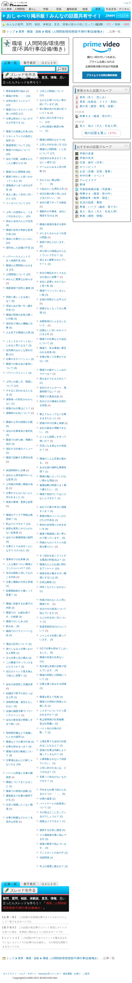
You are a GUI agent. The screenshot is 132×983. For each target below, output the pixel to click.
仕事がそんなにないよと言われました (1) (19, 495)
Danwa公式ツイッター (49, 973)
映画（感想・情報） (92, 215)
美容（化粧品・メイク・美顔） (99, 101)
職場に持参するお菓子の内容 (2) (19, 605)
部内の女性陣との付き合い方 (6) (53, 526)
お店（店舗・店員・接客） (96, 171)
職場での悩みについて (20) (18, 152)
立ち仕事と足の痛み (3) (19, 657)
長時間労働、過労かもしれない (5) (19, 704)
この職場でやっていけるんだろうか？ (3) (19, 664)
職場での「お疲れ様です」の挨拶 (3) (18, 614)
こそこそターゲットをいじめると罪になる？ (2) (19, 343)
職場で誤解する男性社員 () (19, 459)
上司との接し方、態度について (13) (19, 383)
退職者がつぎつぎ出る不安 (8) (19, 187)
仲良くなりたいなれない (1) (53, 589)
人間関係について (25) (18, 274)
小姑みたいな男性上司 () (53, 188)
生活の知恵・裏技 (91, 202)
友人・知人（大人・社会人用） (99, 125)
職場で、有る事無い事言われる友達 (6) (53, 350)
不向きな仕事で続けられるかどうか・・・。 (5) (53, 791)
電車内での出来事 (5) (17, 559)
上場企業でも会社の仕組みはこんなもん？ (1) (53, 743)
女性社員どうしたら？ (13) (18, 102)
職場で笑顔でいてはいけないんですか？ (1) (53, 496)
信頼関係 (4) (46, 857)
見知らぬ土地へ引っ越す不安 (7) (19, 307)
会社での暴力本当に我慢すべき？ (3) (53, 509)
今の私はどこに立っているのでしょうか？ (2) (53, 814)
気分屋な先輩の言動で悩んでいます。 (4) (53, 668)
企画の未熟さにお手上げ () (53, 301)
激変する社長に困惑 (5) (52, 830)
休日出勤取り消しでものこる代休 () (19, 575)
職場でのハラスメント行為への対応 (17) (19, 111)
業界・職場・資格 (30, 31)
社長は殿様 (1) (47, 582)
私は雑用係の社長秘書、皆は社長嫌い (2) (53, 721)
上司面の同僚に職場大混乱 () (19, 486)
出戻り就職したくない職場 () (19, 806)
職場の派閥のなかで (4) (52, 139)
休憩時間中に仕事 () (17, 470)
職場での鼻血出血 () (51, 396)
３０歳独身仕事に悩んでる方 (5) (53, 837)
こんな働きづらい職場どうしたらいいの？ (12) (19, 566)
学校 (45, 9)
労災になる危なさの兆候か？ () (53, 447)
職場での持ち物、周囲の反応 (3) (19, 441)
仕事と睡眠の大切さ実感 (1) (19, 584)
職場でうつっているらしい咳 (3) (53, 292)
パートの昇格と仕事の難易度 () (19, 775)
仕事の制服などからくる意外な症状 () (19, 819)
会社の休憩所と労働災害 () (19, 686)
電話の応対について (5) (19, 644)
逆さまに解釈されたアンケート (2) (53, 261)
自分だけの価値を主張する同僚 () (53, 403)
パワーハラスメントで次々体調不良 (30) (18, 258)
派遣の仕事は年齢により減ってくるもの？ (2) (53, 752)
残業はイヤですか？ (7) (52, 821)
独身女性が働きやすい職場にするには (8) (53, 575)
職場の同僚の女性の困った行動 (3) (19, 316)
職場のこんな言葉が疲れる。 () (53, 460)
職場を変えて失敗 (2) (51, 696)
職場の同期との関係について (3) (53, 677)
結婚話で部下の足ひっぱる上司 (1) (19, 695)
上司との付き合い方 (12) (53, 144)
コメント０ (48, 62)
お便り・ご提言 (82, 973)
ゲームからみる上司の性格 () (53, 169)
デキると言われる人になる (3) (19, 392)
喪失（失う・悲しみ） (94, 97)
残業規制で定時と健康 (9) (20, 288)
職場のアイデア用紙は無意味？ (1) (19, 516)
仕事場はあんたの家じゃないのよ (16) (19, 762)
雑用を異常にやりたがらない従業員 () (19, 530)
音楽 (58, 9)
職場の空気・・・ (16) (18, 96)
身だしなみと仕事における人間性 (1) (19, 650)
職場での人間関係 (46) (18, 171)
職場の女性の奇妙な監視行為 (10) (19, 232)
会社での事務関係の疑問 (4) (19, 539)
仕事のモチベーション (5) (20, 359)
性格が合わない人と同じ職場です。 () (53, 601)
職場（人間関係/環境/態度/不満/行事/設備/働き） (75, 31)
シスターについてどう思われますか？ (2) (53, 712)
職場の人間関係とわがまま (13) (19, 267)
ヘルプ (127, 2)
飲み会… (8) (12, 626)
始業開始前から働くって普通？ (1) (19, 592)
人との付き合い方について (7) (53, 619)
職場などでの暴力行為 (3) (20, 741)
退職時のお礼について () (20, 413)
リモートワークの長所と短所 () (19, 138)
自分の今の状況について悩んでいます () (53, 610)
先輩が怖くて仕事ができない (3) (53, 358)
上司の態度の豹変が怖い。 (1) (52, 128)
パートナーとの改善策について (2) (53, 805)
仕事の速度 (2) (47, 798)
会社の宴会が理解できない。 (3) (53, 430)
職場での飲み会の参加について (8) (19, 365)
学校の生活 (87, 158)
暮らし (33, 9)
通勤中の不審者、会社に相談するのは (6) (53, 213)
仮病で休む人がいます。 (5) (53, 244)
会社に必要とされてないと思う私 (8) (53, 283)
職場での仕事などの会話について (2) (53, 341)
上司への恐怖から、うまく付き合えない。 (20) (19, 214)
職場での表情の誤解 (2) (19, 791)
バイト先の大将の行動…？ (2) (50, 730)
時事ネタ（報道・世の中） (96, 116)
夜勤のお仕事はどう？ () (20, 408)
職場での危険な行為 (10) (19, 131)
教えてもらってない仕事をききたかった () (53, 416)
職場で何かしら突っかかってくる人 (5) (19, 178)
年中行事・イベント (92, 175)
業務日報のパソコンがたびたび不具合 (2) (53, 518)
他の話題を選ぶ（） (101, 133)
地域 (85, 9)
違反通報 (67, 973)
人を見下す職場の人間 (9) (20, 332)
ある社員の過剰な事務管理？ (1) (53, 469)
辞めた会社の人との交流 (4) (19, 223)
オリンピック (88, 167)
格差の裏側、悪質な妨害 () (19, 504)
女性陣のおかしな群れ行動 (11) (19, 352)
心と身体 (6, 9)
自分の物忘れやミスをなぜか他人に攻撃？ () (53, 274)
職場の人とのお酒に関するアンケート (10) (53, 566)
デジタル (124, 9)
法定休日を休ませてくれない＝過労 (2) (53, 160)
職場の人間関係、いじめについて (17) (53, 151)
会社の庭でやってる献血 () (53, 204)
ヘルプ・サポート (27, 973)
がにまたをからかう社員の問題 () (53, 235)
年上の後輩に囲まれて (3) (54, 866)
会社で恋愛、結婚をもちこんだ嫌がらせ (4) (19, 161)
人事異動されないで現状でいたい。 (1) (53, 761)
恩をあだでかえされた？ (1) (53, 380)
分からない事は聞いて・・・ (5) (50, 182)
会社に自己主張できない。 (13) (52, 119)
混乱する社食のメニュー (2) (19, 450)
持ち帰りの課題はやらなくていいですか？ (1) (53, 253)
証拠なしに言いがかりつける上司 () (53, 332)
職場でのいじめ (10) (17, 621)
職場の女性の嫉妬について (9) (19, 753)
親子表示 (30, 62)
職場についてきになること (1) (19, 784)
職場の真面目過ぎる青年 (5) (53, 226)
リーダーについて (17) (18, 203)
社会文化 (111, 9)
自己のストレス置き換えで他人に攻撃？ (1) (19, 673)
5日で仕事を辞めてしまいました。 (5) (54, 650)
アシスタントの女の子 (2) (54, 852)
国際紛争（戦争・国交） (95, 198)
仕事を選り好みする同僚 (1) (53, 686)
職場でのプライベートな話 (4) (19, 633)
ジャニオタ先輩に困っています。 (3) (53, 637)
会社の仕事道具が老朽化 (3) (19, 433)
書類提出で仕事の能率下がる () (19, 797)
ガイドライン (9, 973)
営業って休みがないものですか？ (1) (53, 778)
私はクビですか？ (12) (18, 523)
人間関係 (19, 9)
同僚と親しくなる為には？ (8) (18, 299)
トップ (11, 31)
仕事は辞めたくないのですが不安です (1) (19, 120)
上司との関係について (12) (52, 93)
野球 (82, 184)
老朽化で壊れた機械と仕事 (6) (19, 325)
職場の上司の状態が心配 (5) (19, 424)
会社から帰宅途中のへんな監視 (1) (19, 477)
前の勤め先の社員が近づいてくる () (53, 110)
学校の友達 (87, 153)
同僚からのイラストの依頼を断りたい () (53, 544)
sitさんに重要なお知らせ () (19, 281)
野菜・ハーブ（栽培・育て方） (99, 207)
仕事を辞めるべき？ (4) (19, 746)
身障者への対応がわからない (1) (19, 401)
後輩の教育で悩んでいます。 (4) (53, 845)
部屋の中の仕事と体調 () (53, 423)
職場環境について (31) (18, 145)
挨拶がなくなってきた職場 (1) (53, 310)
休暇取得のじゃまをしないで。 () (53, 323)
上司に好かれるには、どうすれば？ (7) (53, 769)
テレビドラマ (88, 180)
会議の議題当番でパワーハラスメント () (19, 713)
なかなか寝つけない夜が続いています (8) (53, 102)
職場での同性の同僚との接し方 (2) (53, 703)
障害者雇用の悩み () (17, 91)
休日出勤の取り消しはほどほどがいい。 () (53, 195)
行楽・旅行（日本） (92, 162)
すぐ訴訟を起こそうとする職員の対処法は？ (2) (53, 557)
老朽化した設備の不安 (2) (20, 247)
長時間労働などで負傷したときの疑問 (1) (19, 735)
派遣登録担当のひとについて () (53, 628)
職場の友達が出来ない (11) (52, 659)
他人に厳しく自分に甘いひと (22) (19, 196)
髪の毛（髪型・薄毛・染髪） (98, 106)
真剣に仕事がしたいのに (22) (19, 240)
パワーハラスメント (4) (19, 372)
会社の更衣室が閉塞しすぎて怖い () (19, 721)
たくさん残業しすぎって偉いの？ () (53, 438)
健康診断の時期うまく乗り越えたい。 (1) (53, 487)
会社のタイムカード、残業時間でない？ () (53, 389)
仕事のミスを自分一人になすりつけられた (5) (19, 548)
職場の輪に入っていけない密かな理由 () (53, 478)
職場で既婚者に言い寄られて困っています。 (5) (53, 535)
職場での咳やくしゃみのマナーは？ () (53, 371)
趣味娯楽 (72, 9)
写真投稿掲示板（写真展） (96, 189)
